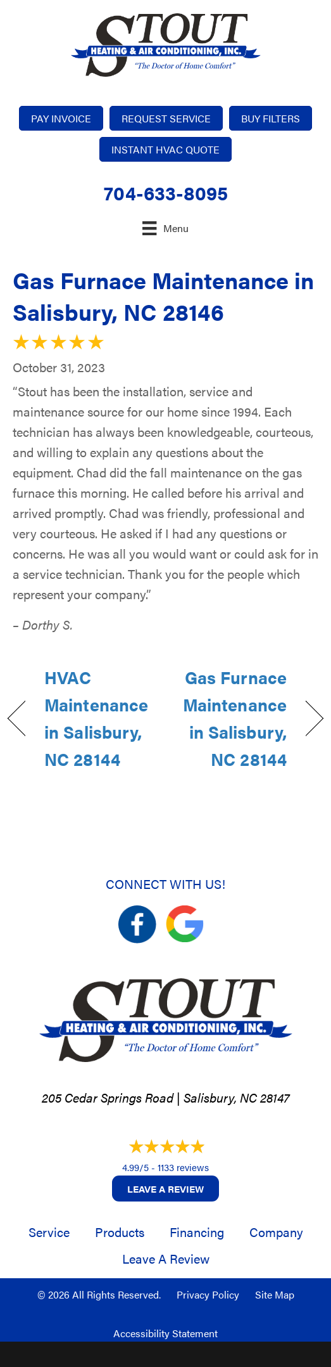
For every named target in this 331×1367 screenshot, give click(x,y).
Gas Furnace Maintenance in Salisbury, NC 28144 (231, 718)
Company (276, 1231)
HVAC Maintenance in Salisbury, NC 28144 (96, 718)
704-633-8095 (166, 192)
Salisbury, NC (220, 1097)
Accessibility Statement (165, 1333)
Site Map (274, 1294)
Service (49, 1231)
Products (119, 1231)
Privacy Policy (208, 1294)
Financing (197, 1231)
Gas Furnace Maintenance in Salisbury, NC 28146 (163, 295)
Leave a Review (165, 1188)
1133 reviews (183, 1167)
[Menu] (165, 228)
